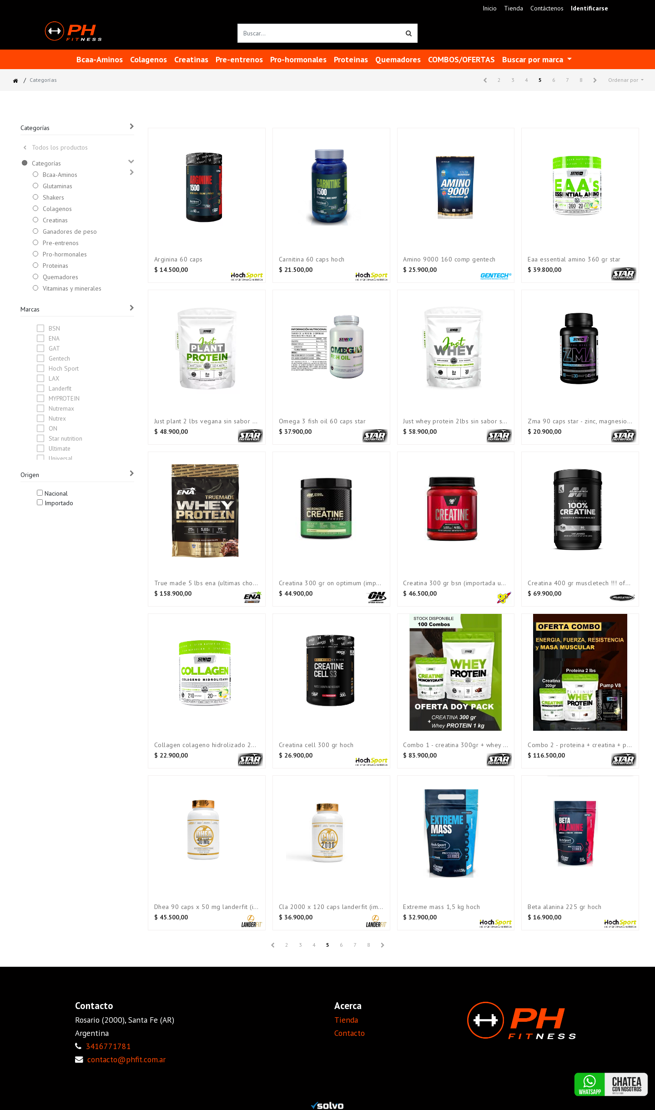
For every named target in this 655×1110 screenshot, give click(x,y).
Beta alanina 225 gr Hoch (564, 907)
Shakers (53, 197)
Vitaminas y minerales (72, 288)
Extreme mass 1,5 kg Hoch (441, 907)
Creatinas (55, 220)
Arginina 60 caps (178, 259)
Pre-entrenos (61, 243)
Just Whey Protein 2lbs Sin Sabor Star (455, 421)
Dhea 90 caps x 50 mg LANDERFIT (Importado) (206, 907)
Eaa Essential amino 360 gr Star (574, 259)
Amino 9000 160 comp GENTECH (449, 259)
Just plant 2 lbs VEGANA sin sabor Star (206, 421)
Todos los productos (55, 147)
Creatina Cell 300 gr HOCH (316, 745)
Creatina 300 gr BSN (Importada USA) (455, 583)
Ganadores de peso (70, 231)
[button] (626, 80)
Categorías (46, 163)
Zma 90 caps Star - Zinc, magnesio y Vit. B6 (580, 421)
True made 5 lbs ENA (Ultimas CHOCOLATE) (206, 583)
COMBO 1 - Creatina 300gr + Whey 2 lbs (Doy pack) (455, 745)
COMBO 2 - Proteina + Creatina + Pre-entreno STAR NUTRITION (580, 745)
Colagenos (57, 209)
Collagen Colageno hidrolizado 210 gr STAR (206, 745)
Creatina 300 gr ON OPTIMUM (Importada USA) (331, 583)
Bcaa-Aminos (60, 175)
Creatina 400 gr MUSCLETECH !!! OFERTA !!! (580, 583)
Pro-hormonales (65, 254)
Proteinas (55, 265)
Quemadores (60, 277)
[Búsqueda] (409, 33)
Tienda (346, 1020)
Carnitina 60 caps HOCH (312, 259)
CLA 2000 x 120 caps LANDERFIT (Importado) (331, 907)
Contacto (349, 1033)
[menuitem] (489, 8)
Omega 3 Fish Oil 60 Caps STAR (322, 421)
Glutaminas (57, 186)
